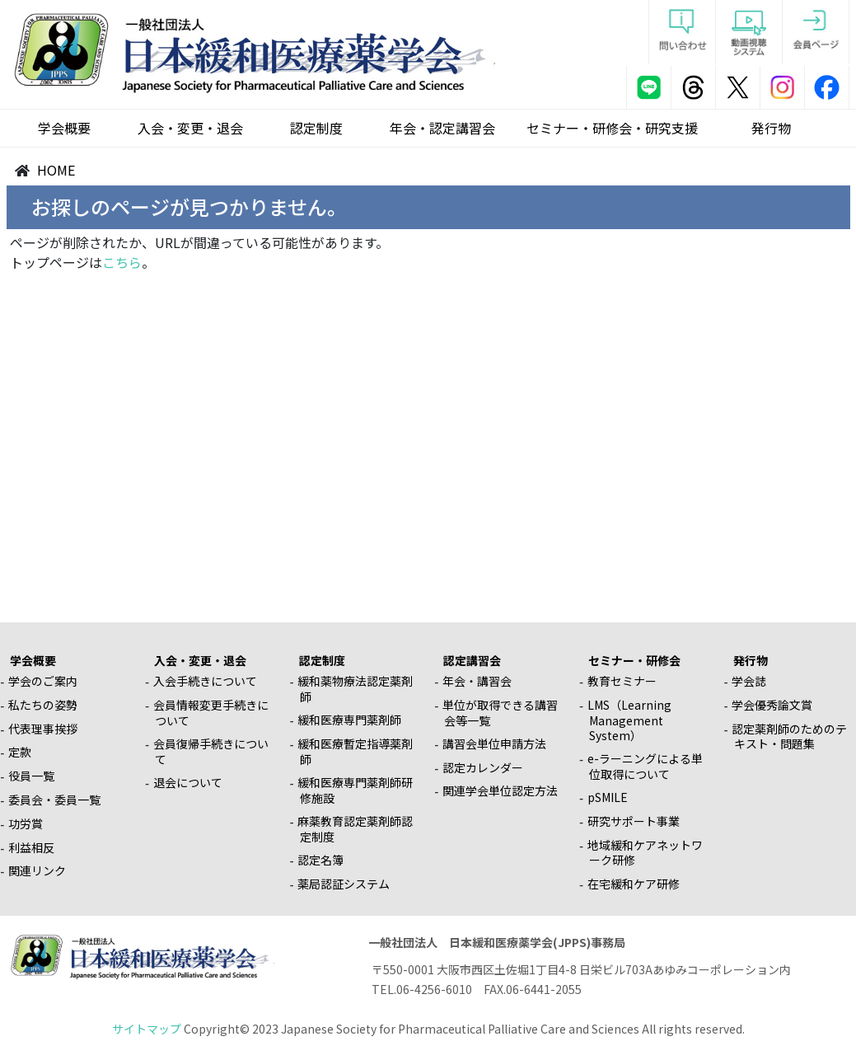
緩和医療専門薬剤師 (349, 719)
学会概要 (64, 128)
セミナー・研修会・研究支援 (612, 128)
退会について (187, 782)
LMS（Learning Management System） (629, 720)
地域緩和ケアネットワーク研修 (645, 853)
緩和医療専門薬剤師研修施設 (355, 790)
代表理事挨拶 (42, 728)
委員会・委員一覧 (54, 799)
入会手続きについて (205, 681)
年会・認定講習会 (442, 128)
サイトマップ (146, 1028)
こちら (122, 262)
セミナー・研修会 (634, 660)
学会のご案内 (42, 681)
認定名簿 (320, 859)
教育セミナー (622, 681)
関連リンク (37, 870)
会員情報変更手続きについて (211, 713)
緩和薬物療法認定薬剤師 (355, 689)
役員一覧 (31, 775)
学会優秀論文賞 (772, 705)
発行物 (771, 128)
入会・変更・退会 (190, 128)
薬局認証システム (343, 883)
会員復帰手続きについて (211, 751)
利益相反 (31, 847)
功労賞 (25, 823)
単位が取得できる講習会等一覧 (500, 713)
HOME (56, 170)
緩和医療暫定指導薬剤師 (355, 751)
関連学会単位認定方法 (500, 790)
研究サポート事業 (633, 821)
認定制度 (316, 128)
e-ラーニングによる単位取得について (645, 766)
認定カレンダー (482, 767)
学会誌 (749, 681)
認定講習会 (472, 660)
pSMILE (607, 797)
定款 (19, 751)
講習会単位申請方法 (494, 743)
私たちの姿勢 (42, 705)
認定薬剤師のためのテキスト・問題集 (789, 736)
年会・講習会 (477, 681)
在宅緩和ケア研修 (633, 883)
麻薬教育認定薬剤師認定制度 (355, 829)
